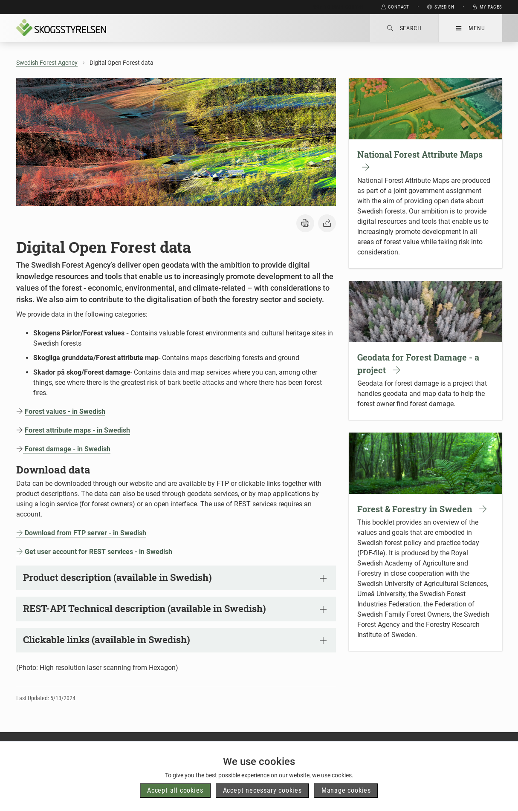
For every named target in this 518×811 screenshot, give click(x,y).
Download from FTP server (62, 533)
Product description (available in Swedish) (175, 577)
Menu (470, 28)
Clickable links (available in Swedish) (175, 639)
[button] (305, 223)
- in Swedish (127, 533)
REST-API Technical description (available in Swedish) (175, 608)
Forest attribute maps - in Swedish (77, 430)
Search (404, 28)
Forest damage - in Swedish (66, 449)
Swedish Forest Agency (47, 62)
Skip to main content (340, 7)
